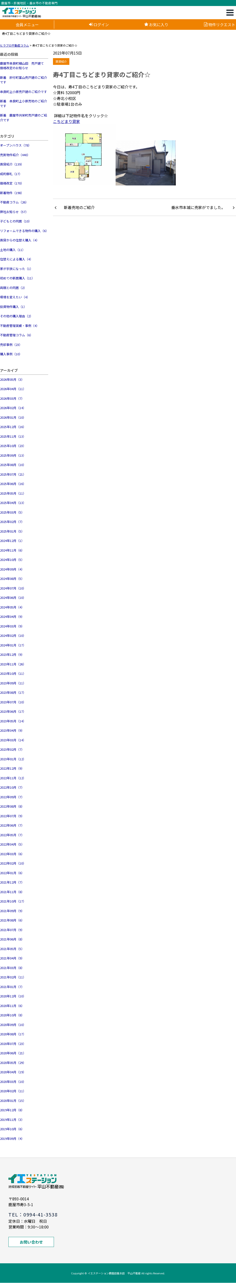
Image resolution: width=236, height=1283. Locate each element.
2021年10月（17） (13, 901)
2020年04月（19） (13, 1072)
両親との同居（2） (13, 287)
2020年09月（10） (13, 1024)
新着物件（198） (12, 192)
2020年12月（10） (13, 996)
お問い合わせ (31, 1242)
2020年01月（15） (13, 1100)
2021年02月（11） (13, 977)
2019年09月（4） (12, 1138)
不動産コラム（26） (14, 202)
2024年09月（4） (12, 569)
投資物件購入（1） (13, 306)
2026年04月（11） (13, 389)
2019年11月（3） (12, 1119)
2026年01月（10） (13, 417)
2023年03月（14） (13, 740)
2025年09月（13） (13, 455)
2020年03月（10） (13, 1081)
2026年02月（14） (13, 407)
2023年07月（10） (13, 702)
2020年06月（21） (13, 1053)
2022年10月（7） (12, 787)
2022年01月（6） (12, 873)
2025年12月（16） (13, 426)
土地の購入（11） (12, 249)
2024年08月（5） (12, 578)
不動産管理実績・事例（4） (19, 325)
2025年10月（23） (13, 445)
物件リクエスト (219, 24)
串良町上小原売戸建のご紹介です (23, 91)
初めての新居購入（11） (17, 278)
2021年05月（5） (12, 948)
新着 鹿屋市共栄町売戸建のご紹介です (23, 117)
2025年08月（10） (13, 464)
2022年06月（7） (12, 825)
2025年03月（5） (12, 512)
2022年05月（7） (12, 835)
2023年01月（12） (13, 759)
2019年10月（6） (12, 1129)
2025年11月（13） (13, 436)
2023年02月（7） (12, 749)
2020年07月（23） (13, 1043)
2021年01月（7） (12, 986)
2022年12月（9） (12, 768)
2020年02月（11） (13, 1091)
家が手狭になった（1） (16, 268)
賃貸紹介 (61, 61)
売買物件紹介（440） (15, 155)
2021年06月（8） (12, 939)
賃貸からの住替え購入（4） (19, 240)
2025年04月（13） (13, 502)
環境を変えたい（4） (15, 297)
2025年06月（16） (13, 483)
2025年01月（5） (12, 531)
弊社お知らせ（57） (14, 211)
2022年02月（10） (13, 863)
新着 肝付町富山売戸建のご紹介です (23, 80)
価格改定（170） (12, 183)
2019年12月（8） (12, 1110)
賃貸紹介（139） (12, 164)
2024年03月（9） (12, 626)
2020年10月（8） (12, 1015)
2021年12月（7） (12, 882)
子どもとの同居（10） (16, 221)
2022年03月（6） (12, 854)
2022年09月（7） (12, 797)
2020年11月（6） (12, 1005)
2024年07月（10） (13, 588)
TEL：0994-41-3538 (33, 1214)
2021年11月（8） (12, 892)
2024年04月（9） (12, 616)
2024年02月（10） (13, 635)
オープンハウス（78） (15, 145)
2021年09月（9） (12, 911)
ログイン (99, 24)
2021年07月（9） (12, 929)
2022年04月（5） (12, 844)
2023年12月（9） (12, 654)
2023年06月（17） (13, 711)
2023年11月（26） (13, 664)
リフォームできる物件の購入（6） (24, 230)
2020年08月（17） (13, 1034)
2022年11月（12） (13, 778)
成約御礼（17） (11, 174)
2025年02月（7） (12, 521)
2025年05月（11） (13, 493)
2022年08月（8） (12, 806)
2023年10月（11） (13, 673)
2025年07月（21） (13, 474)
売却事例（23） (11, 344)
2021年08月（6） (12, 920)
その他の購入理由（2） (16, 316)
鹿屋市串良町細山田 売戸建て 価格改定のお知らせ (23, 65)
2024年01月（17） (13, 645)
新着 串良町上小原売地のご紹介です (23, 103)
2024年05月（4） (12, 607)
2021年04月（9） (12, 958)
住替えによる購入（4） (16, 259)
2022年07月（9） (12, 816)
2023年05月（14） (13, 721)
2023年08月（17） (13, 692)
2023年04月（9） (12, 730)
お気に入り (156, 24)
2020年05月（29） (13, 1062)
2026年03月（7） (12, 398)
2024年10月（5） (12, 559)
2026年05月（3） (12, 379)
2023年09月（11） (13, 683)
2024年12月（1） (12, 540)
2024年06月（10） (13, 597)
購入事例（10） (11, 354)
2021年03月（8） (12, 967)
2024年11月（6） (12, 550)
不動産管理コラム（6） (16, 335)
